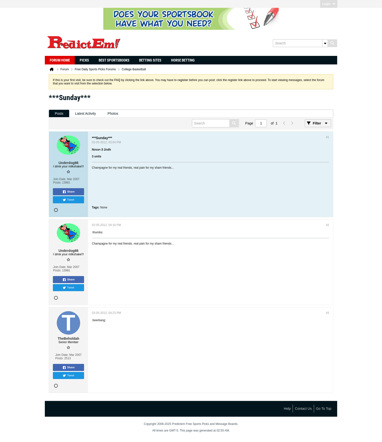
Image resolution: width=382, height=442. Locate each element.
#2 (327, 225)
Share (68, 192)
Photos (113, 113)
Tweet (68, 200)
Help (287, 409)
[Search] (300, 43)
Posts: (57, 182)
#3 (327, 313)
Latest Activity (85, 113)
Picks (84, 60)
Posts (59, 113)
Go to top (323, 409)
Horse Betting (183, 60)
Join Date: (59, 179)
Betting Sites (150, 60)
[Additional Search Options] (325, 43)
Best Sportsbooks (114, 60)
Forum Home (60, 60)
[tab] (59, 113)
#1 (327, 137)
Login (328, 4)
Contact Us (303, 409)
